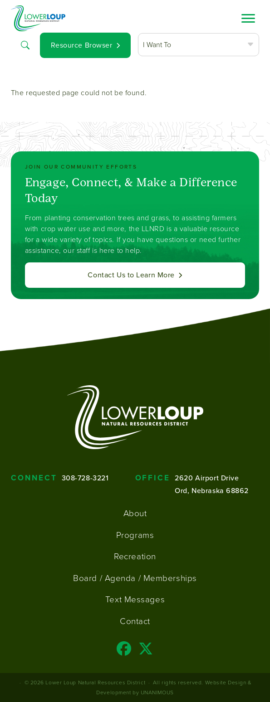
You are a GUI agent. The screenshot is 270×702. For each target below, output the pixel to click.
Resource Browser (82, 45)
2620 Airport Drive (207, 478)
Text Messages (135, 599)
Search (25, 44)
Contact (135, 620)
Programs (135, 534)
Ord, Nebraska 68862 (212, 490)
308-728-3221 (85, 478)
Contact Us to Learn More (131, 275)
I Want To (157, 44)
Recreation (135, 556)
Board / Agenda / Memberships (135, 577)
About (135, 513)
